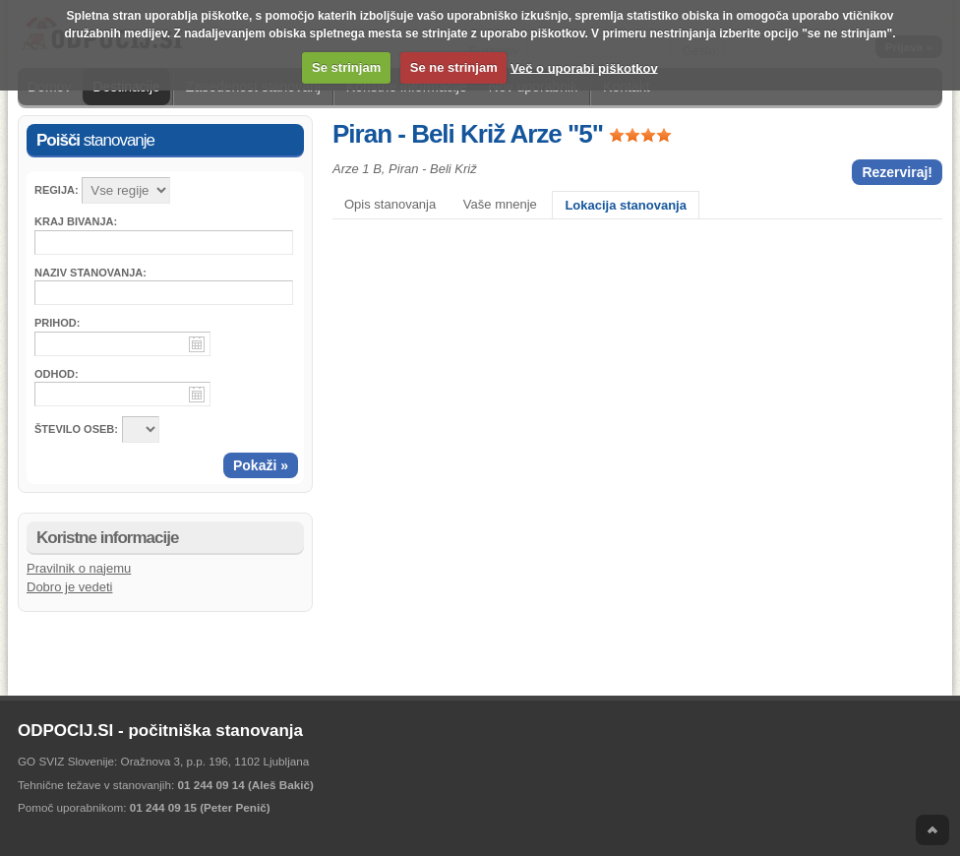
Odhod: (56, 374)
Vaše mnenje (500, 204)
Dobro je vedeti (69, 587)
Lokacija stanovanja (626, 205)
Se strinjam (346, 67)
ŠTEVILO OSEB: (76, 429)
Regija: (56, 190)
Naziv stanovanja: (90, 272)
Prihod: (57, 323)
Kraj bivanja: (75, 221)
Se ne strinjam (454, 67)
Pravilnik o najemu (79, 568)
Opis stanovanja (390, 204)
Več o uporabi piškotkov (584, 67)
